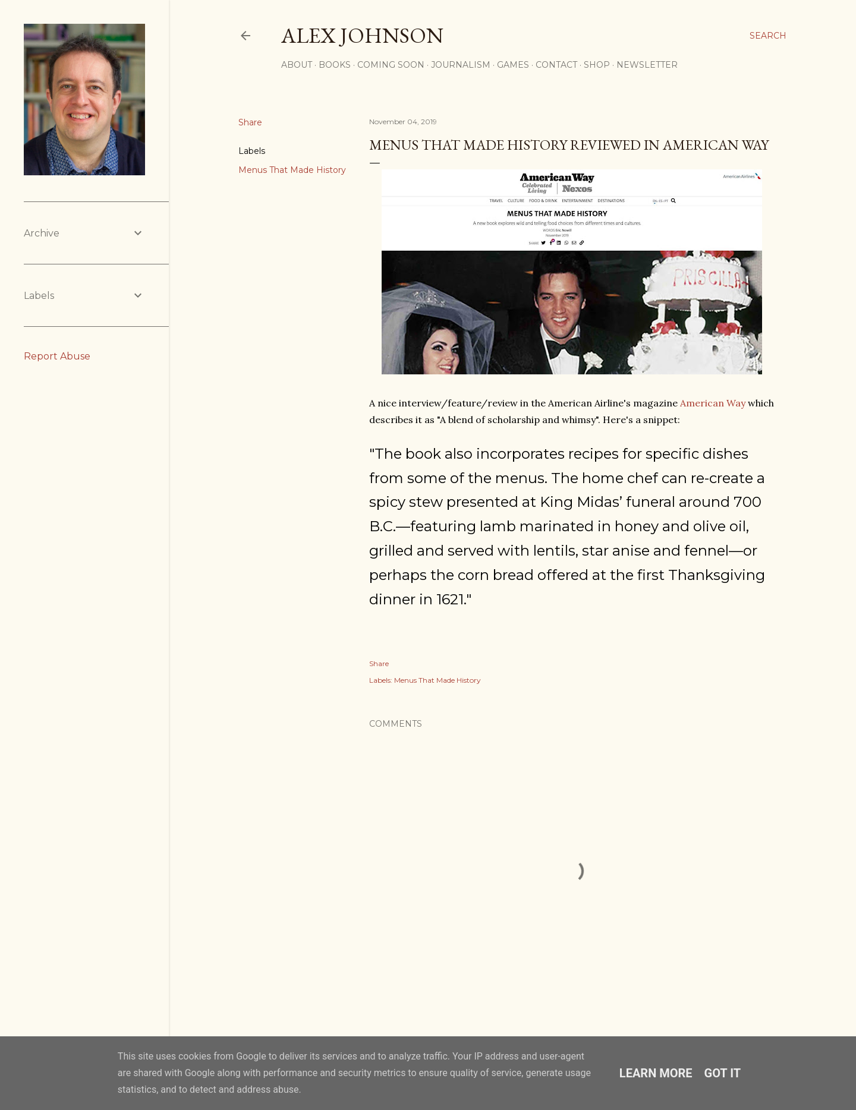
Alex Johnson (362, 35)
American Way (712, 403)
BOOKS (335, 64)
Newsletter (647, 64)
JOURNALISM (460, 64)
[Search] (768, 35)
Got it (722, 1073)
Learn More (656, 1073)
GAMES (513, 64)
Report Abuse (57, 356)
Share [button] (250, 122)
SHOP (597, 64)
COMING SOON (390, 64)
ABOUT (296, 64)
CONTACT (556, 64)
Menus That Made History (292, 170)
